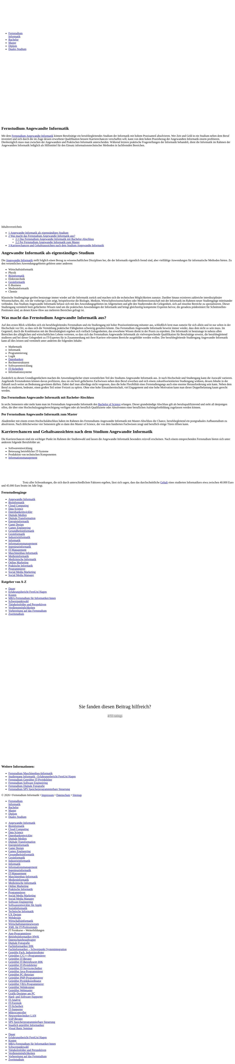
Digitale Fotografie (19, 942)
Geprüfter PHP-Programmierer (25, 977)
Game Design (16, 524)
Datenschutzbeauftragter (22, 939)
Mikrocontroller (17, 1012)
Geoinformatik (16, 282)
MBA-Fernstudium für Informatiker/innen (32, 598)
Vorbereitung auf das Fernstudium (27, 610)
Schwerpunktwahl (18, 601)
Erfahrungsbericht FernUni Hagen (27, 591)
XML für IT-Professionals (22, 927)
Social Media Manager (21, 575)
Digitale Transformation (21, 518)
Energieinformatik (18, 521)
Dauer (11, 588)
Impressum (48, 795)
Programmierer (16, 568)
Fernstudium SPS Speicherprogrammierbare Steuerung (39, 789)
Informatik (14, 540)
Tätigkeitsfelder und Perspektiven (27, 604)
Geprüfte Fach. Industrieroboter (26, 952)
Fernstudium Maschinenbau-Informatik (30, 773)
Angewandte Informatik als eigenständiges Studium (38, 232)
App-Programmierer (19, 933)
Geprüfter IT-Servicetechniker (25, 968)
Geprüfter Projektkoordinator (24, 980)
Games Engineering (19, 527)
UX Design (14, 914)
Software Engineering (20, 901)
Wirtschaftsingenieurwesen (23, 923)
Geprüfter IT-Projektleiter (22, 965)
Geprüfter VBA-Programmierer (26, 984)
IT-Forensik (15, 1002)
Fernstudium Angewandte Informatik (32, 135)
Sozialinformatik (17, 908)
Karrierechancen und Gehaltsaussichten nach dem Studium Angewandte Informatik (56, 245)
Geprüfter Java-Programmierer (25, 971)
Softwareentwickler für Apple (25, 905)
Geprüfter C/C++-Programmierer (27, 955)
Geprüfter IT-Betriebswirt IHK (25, 961)
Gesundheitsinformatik (21, 530)
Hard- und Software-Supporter (25, 996)
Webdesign (14, 917)
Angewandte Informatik (19, 260)
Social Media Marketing (22, 571)
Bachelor (13, 39)
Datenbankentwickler (20, 511)
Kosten (12, 594)
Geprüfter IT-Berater (20, 958)
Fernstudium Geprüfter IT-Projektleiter (30, 779)
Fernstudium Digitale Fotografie (26, 785)
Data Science (15, 508)
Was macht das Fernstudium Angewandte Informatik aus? (41, 235)
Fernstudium (121, 35)
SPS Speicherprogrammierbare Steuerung (31, 1021)
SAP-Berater (15, 1018)
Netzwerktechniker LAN (22, 1015)
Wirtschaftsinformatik (20, 920)
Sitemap (77, 795)
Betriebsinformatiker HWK (23, 936)
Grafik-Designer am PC (21, 993)
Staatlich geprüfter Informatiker (26, 1025)
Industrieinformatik (19, 537)
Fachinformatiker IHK (21, 946)
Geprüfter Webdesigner (21, 987)
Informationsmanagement (22, 457)
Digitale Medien (17, 515)
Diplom (12, 45)
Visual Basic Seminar (20, 1028)
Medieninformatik (18, 556)
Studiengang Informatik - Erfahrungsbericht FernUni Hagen (42, 776)
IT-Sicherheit (15, 368)
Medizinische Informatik (22, 559)
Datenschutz (63, 795)
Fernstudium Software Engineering (28, 782)
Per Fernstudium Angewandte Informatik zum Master (47, 242)
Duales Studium (17, 49)
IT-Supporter (15, 1009)
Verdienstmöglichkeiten (21, 607)
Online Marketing (18, 562)
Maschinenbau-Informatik (23, 552)
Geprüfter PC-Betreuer (21, 974)
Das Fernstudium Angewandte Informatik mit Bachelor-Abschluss (54, 239)
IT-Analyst (14, 999)
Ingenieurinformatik (19, 546)
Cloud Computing (18, 505)
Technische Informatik (21, 911)
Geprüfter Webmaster (20, 990)
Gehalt (164, 482)
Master (12, 42)
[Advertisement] (106, 94)
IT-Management (17, 549)
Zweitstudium (16, 613)
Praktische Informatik (20, 565)
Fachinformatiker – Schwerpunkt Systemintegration (37, 949)
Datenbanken (15, 359)
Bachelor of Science (109, 404)
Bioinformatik (16, 275)
